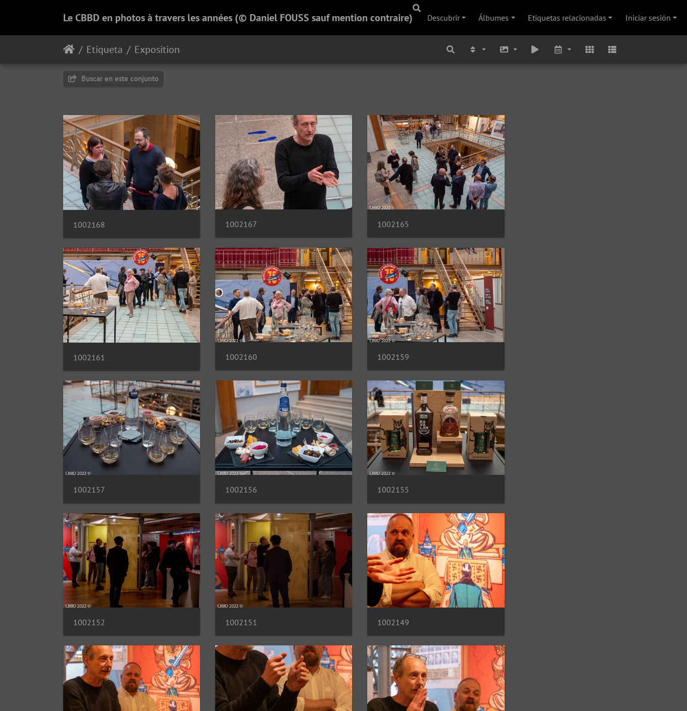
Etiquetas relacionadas (567, 18)
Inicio (69, 49)
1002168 (89, 219)
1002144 (377, 599)
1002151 (377, 472)
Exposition (157, 49)
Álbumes (493, 18)
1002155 (89, 472)
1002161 (521, 219)
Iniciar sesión (648, 18)
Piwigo (373, 690)
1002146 (233, 599)
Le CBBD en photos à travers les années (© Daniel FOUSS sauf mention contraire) (238, 17)
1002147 (89, 599)
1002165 (377, 219)
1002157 (377, 346)
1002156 (521, 346)
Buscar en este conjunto (113, 78)
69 (378, 651)
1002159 (233, 346)
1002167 (233, 219)
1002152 (233, 472)
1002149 (521, 472)
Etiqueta (104, 49)
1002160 (89, 346)
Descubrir (443, 18)
